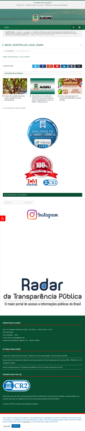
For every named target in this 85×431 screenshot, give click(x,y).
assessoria (54, 404)
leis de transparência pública (38, 407)
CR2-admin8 (9, 59)
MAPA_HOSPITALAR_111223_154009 (16, 65)
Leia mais (26, 422)
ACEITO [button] (16, 426)
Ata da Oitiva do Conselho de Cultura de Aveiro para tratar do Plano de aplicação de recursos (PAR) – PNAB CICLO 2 (43, 107)
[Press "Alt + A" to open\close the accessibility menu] (2, 218)
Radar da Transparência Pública (27, 412)
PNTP (12, 412)
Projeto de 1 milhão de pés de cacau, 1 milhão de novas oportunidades (42, 5)
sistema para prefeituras (30, 404)
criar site (16, 404)
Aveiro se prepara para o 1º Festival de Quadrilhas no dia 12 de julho (70, 106)
